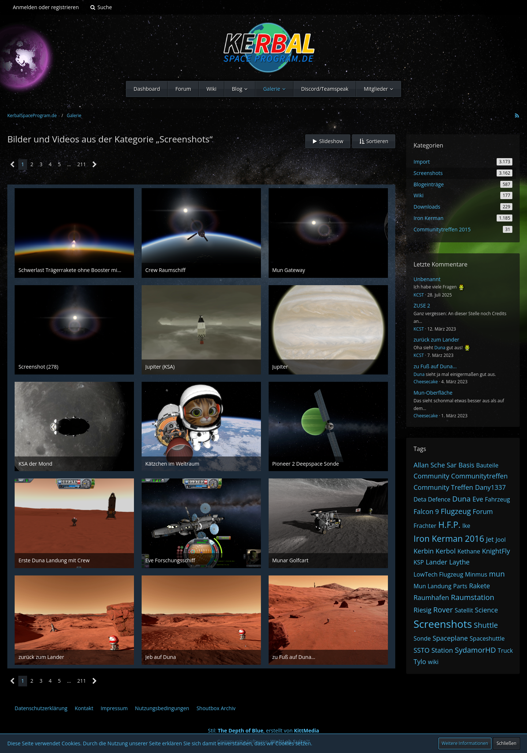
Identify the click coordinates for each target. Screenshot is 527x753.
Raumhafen (431, 597)
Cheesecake (426, 382)
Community (431, 475)
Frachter (425, 526)
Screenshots (443, 624)
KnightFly (496, 551)
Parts (460, 586)
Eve (477, 499)
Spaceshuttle (487, 638)
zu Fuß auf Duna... (435, 366)
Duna (439, 347)
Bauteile (487, 465)
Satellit (464, 610)
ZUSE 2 (422, 305)
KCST (419, 295)
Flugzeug (456, 511)
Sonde (422, 638)
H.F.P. (449, 524)
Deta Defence (432, 499)
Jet (490, 539)
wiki (433, 662)
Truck (505, 650)
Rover (443, 610)
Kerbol (446, 551)
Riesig (422, 609)
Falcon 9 (426, 511)
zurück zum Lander (436, 339)
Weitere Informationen (465, 743)
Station (442, 650)
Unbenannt (427, 279)
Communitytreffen (479, 475)
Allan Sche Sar (435, 465)
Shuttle (486, 625)
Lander (436, 562)
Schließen (506, 743)
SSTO (422, 650)
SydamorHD (475, 650)
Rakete (479, 585)
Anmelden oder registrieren (46, 7)
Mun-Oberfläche (433, 392)
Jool (501, 540)
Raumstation (472, 597)
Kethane (468, 551)
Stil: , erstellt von (263, 730)
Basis (466, 465)
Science (486, 609)
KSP (419, 562)
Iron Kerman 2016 (449, 538)
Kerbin (424, 551)
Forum (483, 511)
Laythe (459, 562)
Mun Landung (432, 586)
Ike (466, 526)
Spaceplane (450, 638)
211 (81, 164)
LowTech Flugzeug (438, 574)
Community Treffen (443, 487)
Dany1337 (490, 487)
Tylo (420, 661)
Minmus (476, 574)
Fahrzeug (497, 499)
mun (497, 574)
